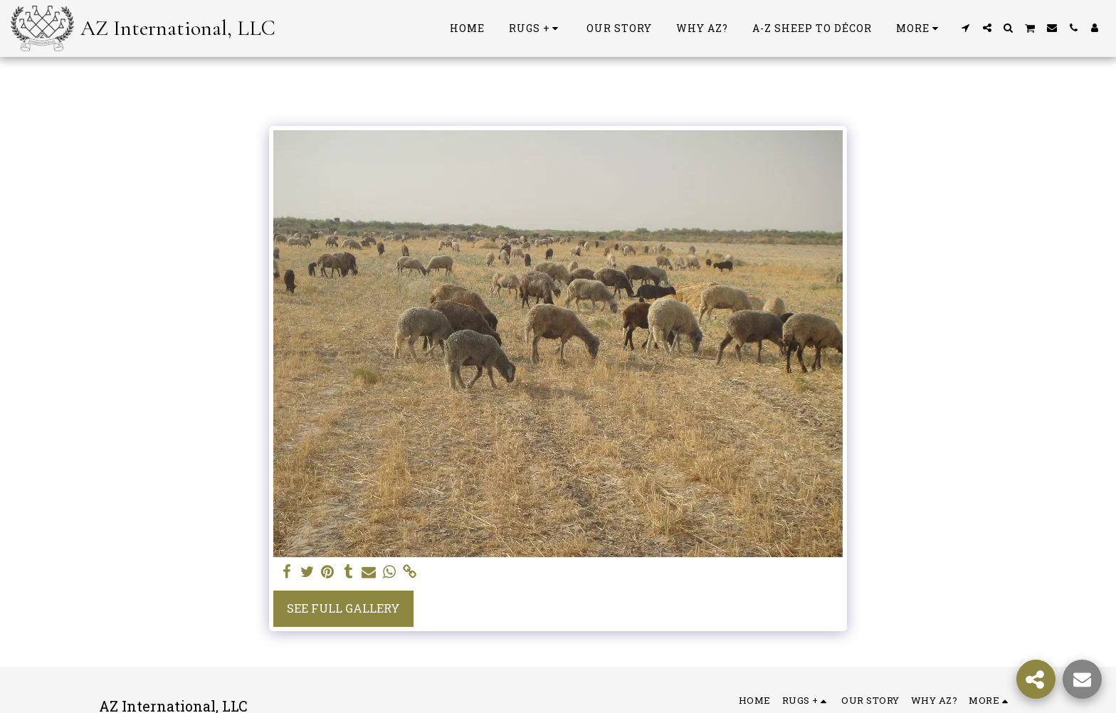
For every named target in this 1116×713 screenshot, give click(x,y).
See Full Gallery (343, 608)
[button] (966, 28)
